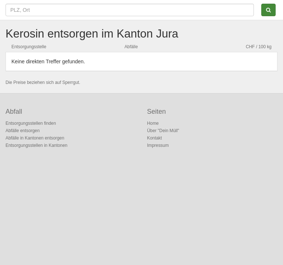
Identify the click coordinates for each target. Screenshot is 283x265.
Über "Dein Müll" (163, 130)
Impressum (158, 145)
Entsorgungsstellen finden (31, 123)
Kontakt (154, 138)
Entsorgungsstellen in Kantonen (36, 145)
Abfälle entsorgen (23, 130)
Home (153, 123)
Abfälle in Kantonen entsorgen (35, 138)
